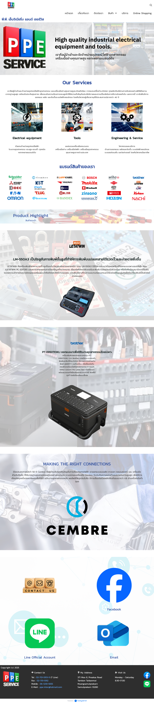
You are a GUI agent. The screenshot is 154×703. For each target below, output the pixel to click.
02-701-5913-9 (43, 677)
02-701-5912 (42, 680)
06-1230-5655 (46, 683)
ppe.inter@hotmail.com (51, 687)
